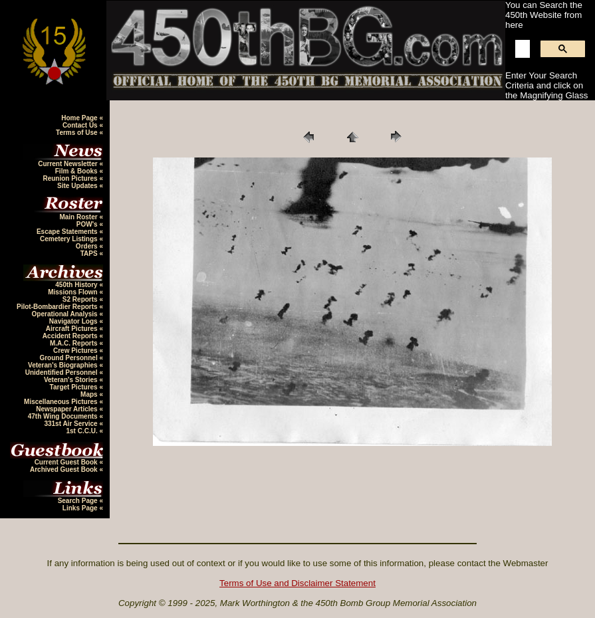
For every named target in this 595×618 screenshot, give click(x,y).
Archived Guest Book (64, 469)
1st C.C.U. (82, 431)
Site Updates (78, 185)
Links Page (81, 508)
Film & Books (77, 171)
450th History (77, 284)
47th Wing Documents (64, 416)
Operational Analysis (66, 314)
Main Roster (79, 217)
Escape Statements (68, 231)
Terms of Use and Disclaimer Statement (297, 583)
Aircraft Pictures (73, 328)
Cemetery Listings (69, 239)
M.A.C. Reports (74, 343)
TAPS (90, 253)
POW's (88, 224)
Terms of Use (77, 132)
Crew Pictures (76, 350)
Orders (88, 246)
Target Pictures (75, 387)
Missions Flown (73, 292)
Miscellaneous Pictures (61, 401)
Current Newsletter (68, 163)
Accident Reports (71, 336)
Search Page (79, 500)
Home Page (80, 118)
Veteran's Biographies (63, 365)
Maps (89, 394)
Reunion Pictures (71, 178)
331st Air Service (71, 423)
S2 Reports (81, 299)
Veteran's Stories (72, 379)
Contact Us (81, 125)
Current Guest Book (67, 462)
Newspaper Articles (67, 409)
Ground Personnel (69, 357)
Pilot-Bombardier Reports (58, 306)
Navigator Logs (74, 321)
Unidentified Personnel (62, 372)
